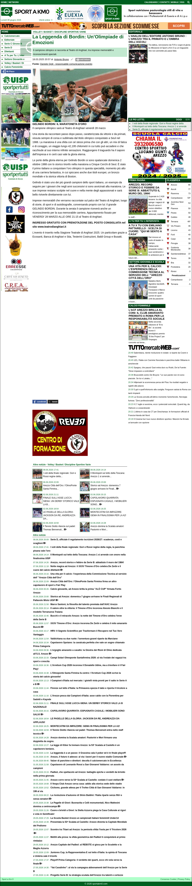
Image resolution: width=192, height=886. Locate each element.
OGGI (179, 119)
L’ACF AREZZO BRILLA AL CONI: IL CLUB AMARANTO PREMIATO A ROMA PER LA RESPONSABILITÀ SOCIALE (147, 314)
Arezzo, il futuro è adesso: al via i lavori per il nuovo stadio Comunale (86, 756)
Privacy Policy (184, 879)
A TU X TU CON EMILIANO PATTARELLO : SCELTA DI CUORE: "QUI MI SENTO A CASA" (145, 230)
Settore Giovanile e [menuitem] (13, 59)
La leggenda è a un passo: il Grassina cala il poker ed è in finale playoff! (88, 753)
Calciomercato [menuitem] (11, 36)
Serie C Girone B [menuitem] (12, 43)
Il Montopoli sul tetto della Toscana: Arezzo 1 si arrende (159, 126)
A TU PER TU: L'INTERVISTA (144, 221)
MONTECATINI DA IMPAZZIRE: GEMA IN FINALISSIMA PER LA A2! (85, 726)
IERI (188, 119)
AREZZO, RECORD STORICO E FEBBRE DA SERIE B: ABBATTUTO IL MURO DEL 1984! (144, 189)
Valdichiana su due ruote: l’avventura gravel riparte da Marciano (84, 638)
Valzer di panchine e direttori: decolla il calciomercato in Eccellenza (85, 760)
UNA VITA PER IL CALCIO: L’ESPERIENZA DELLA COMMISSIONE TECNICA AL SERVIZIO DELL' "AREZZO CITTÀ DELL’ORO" (146, 272)
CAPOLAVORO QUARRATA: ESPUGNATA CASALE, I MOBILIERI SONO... (108, 501)
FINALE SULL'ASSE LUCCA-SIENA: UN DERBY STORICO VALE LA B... (61, 501)
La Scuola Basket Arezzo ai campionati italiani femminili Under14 (84, 818)
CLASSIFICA (173, 180)
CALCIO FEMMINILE (139, 305)
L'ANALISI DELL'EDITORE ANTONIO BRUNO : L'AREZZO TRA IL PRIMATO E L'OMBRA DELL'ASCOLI (157, 39)
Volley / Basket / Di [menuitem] (13, 63)
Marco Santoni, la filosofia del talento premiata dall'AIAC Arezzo (84, 604)
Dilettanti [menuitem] (8, 51)
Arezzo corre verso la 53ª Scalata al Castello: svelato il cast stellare (85, 780)
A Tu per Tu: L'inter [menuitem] (13, 55)
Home (5, 31)
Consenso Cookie (168, 879)
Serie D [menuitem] (7, 47)
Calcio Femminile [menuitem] (12, 67)
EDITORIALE (135, 31)
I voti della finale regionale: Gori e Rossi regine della (158, 123)
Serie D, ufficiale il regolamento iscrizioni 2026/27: (156, 129)
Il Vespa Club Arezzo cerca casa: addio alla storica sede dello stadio (86, 783)
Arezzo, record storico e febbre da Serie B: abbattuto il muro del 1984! (87, 562)
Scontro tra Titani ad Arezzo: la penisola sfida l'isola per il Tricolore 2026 (88, 829)
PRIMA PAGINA (137, 180)
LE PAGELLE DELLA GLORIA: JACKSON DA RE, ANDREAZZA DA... (59, 515)
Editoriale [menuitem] (8, 40)
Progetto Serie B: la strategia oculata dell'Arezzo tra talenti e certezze (86, 875)
